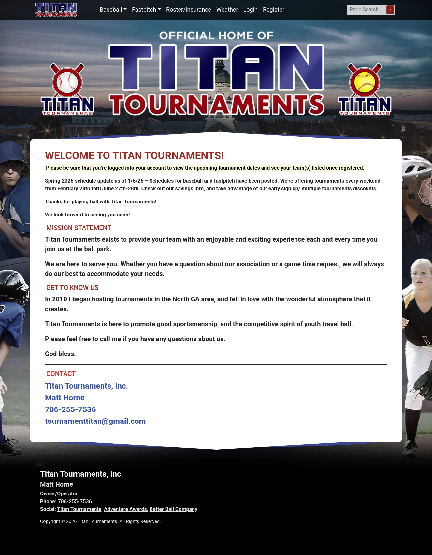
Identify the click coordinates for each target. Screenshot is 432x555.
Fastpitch (144, 9)
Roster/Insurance (188, 9)
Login (250, 9)
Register (273, 9)
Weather (227, 9)
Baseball (111, 9)
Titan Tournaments (79, 509)
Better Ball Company (173, 509)
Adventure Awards (125, 509)
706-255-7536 (75, 501)
